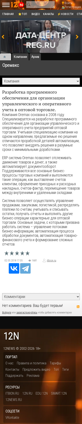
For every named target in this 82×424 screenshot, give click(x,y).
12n (11, 336)
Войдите (6, 312)
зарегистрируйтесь (26, 312)
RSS (78, 306)
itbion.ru (51, 260)
